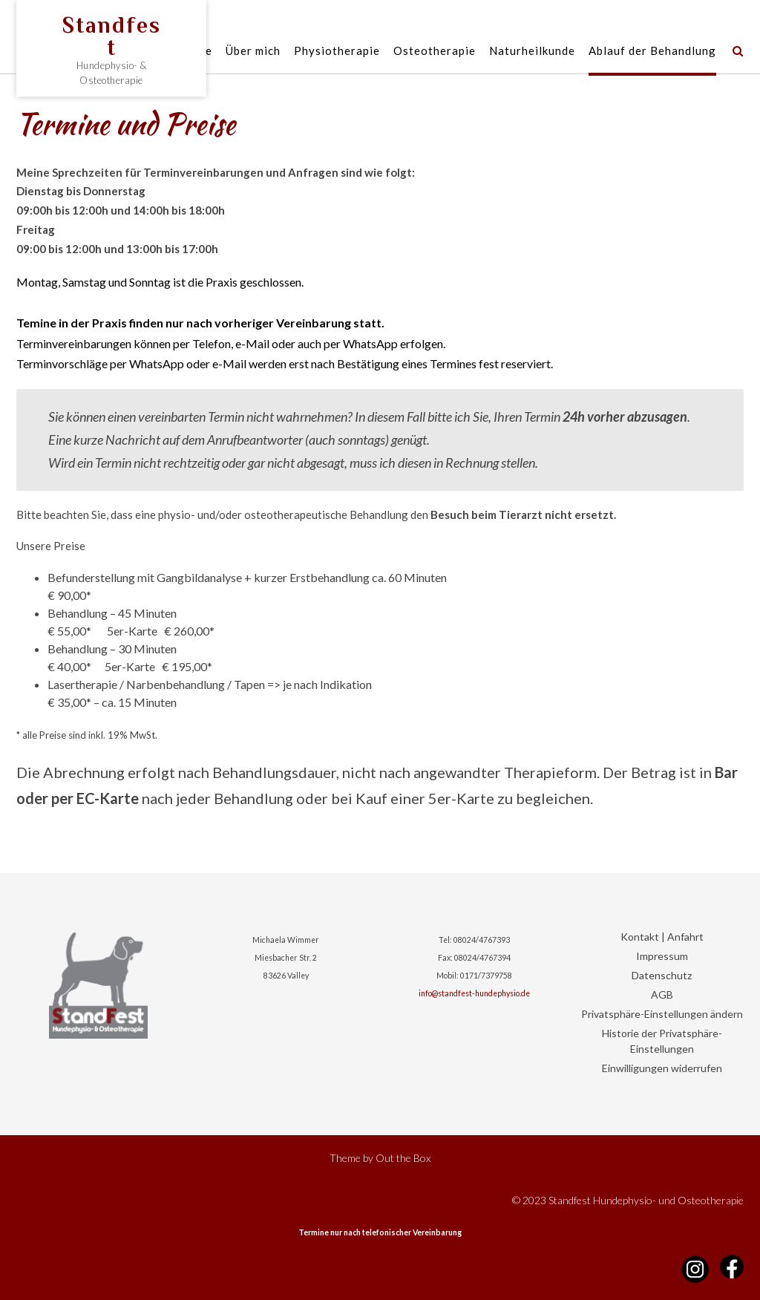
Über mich (253, 51)
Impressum (662, 956)
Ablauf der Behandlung (652, 51)
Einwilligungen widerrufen (662, 1068)
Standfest (111, 36)
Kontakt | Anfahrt (662, 936)
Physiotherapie (337, 51)
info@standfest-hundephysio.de (474, 993)
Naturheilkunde (532, 51)
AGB (662, 994)
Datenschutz (662, 975)
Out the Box (403, 1158)
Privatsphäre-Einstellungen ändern (662, 1013)
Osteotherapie (434, 51)
